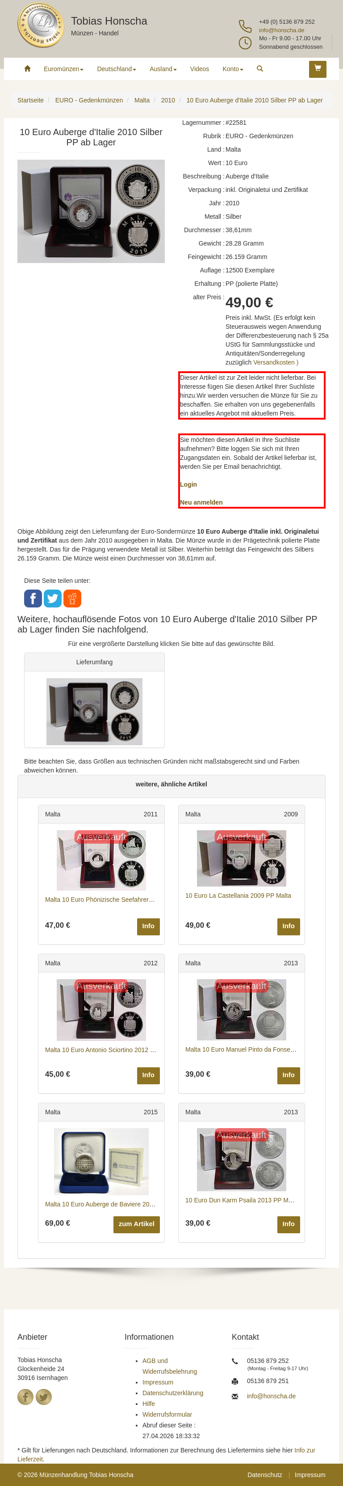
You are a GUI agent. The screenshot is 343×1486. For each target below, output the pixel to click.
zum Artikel (137, 1223)
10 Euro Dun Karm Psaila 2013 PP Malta (241, 1200)
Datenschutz (264, 1474)
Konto (232, 68)
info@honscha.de (281, 30)
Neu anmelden (201, 502)
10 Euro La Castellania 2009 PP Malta (238, 895)
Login (188, 484)
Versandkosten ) (275, 362)
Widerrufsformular (167, 1414)
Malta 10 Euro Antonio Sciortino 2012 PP (102, 1049)
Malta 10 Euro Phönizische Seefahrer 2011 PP (110, 899)
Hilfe (148, 1403)
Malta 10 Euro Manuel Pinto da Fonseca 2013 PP (253, 1049)
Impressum (157, 1382)
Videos (199, 68)
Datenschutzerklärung (172, 1393)
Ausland (163, 68)
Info (148, 926)
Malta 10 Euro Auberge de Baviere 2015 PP (106, 1204)
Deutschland (116, 68)
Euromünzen (64, 68)
